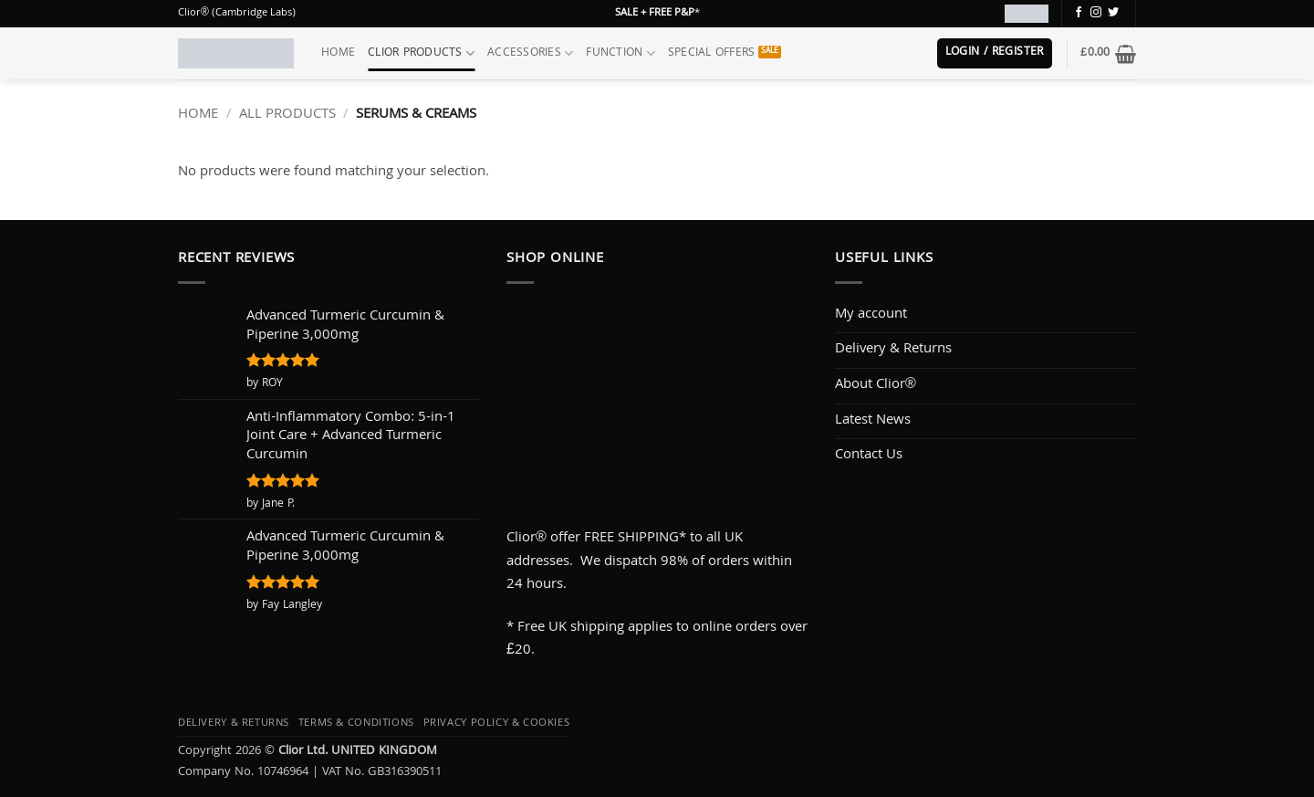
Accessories (530, 53)
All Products (287, 115)
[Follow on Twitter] (1113, 12)
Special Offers (712, 53)
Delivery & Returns (893, 350)
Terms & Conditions (356, 723)
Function (620, 53)
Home (338, 53)
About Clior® (875, 385)
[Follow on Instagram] (1095, 12)
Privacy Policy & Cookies (496, 723)
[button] (994, 53)
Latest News (873, 421)
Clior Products (421, 53)
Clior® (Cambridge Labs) (237, 13)
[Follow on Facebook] (1078, 12)
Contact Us (868, 455)
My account (871, 315)
